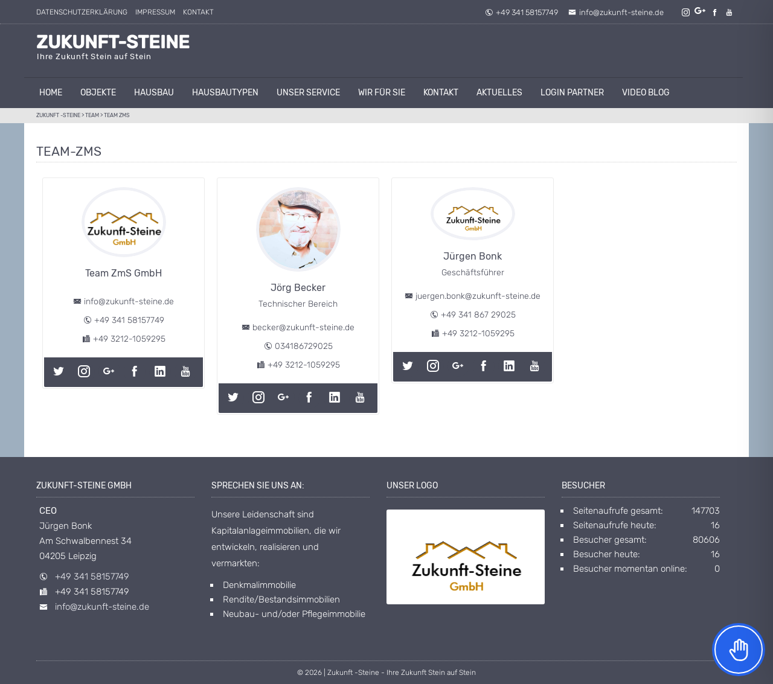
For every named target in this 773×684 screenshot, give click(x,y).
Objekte (98, 93)
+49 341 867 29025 (478, 315)
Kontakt (198, 12)
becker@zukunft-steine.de (303, 327)
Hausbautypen (225, 93)
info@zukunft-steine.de (616, 12)
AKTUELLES (499, 93)
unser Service (308, 93)
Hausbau (154, 93)
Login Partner (572, 93)
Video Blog (646, 93)
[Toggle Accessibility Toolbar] (738, 649)
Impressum (155, 12)
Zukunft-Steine (113, 42)
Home (50, 93)
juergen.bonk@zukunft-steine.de (477, 296)
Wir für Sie (381, 93)
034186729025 (304, 346)
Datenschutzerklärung (81, 12)
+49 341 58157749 (521, 12)
